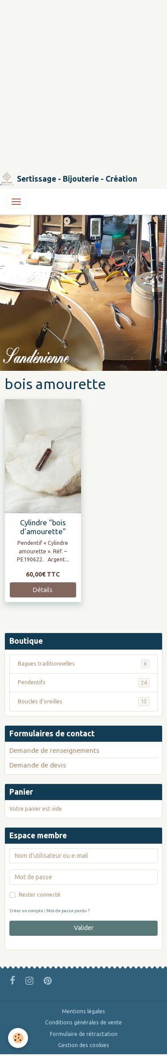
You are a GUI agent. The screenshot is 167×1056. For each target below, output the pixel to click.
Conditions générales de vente (83, 1022)
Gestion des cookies (83, 1045)
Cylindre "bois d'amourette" (43, 527)
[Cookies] (18, 1038)
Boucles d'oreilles (84, 701)
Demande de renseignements (54, 750)
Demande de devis (37, 765)
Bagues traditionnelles (84, 663)
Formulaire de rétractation (84, 1034)
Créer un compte (26, 910)
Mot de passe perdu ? (68, 910)
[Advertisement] (83, 83)
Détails (43, 589)
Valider (84, 927)
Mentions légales (83, 1011)
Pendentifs (84, 682)
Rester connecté (40, 895)
